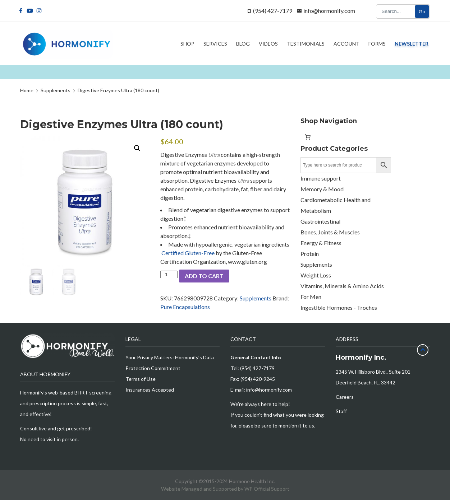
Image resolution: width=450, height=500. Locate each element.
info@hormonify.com (329, 10)
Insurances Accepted (149, 390)
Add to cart (204, 275)
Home (26, 90)
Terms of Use (140, 379)
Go (422, 11)
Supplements (255, 298)
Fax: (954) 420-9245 (252, 379)
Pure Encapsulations (185, 306)
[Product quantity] (169, 274)
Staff (341, 411)
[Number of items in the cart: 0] (307, 137)
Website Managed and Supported (199, 489)
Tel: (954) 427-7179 (252, 368)
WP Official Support (266, 489)
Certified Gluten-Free (187, 252)
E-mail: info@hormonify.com (261, 390)
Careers (345, 397)
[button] (137, 148)
